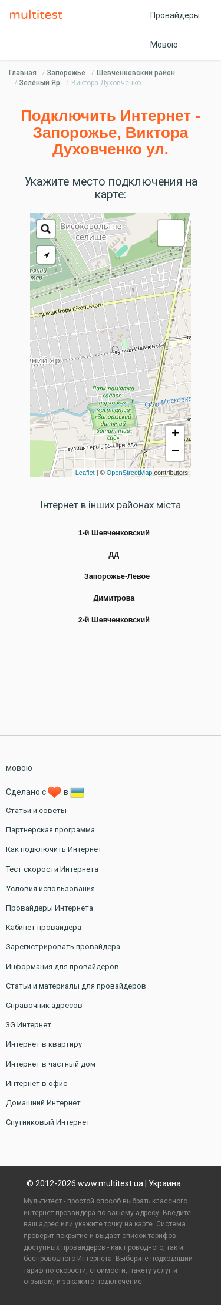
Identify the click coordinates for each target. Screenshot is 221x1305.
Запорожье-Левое (117, 576)
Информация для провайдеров (62, 966)
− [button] (175, 452)
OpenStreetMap (130, 472)
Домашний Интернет (43, 1102)
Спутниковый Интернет (48, 1122)
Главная (23, 73)
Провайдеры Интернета (49, 907)
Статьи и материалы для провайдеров (76, 986)
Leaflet (85, 472)
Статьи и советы (36, 810)
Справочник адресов (44, 1005)
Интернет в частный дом (50, 1064)
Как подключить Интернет (54, 849)
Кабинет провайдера (43, 927)
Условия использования (50, 888)
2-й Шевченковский (114, 620)
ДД (113, 555)
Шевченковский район (136, 73)
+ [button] (175, 434)
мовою (19, 768)
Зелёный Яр (39, 83)
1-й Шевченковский (114, 533)
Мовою (164, 44)
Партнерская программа (50, 829)
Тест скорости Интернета (52, 869)
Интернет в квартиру (44, 1044)
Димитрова (113, 598)
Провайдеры (175, 15)
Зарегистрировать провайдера (63, 946)
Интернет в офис (36, 1083)
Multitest (38, 15)
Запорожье (66, 73)
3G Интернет (28, 1024)
